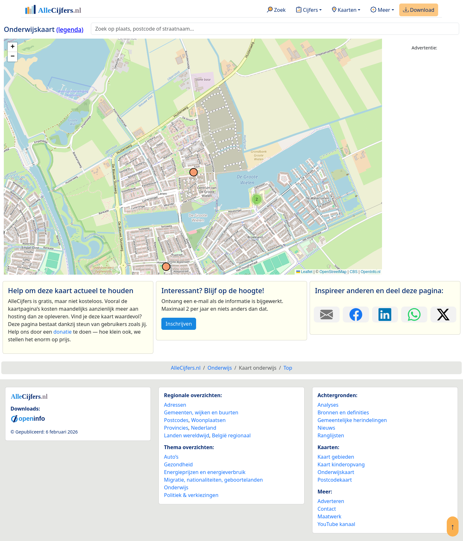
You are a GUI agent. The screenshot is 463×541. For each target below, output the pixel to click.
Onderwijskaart (336, 472)
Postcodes (176, 420)
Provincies (176, 427)
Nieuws (326, 427)
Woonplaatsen (208, 420)
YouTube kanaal (336, 524)
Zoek (276, 10)
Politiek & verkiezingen (191, 495)
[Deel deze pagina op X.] (443, 314)
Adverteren (331, 501)
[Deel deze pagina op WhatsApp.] (414, 314)
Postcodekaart (335, 479)
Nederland (204, 427)
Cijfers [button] (307, 10)
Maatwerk (330, 516)
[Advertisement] (424, 152)
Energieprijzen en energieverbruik (204, 472)
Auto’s (171, 456)
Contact (327, 508)
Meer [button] (380, 10)
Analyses (328, 404)
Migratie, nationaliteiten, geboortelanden (213, 479)
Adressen (175, 404)
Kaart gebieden (336, 456)
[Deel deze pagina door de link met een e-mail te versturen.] (327, 314)
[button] (256, 199)
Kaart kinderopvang (341, 464)
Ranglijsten (331, 435)
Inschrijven (178, 323)
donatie (62, 331)
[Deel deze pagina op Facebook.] (356, 314)
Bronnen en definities (343, 412)
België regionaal (231, 435)
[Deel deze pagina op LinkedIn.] (385, 314)
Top (287, 367)
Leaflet (304, 272)
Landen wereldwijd (186, 435)
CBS (353, 272)
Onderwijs (176, 487)
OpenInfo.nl (370, 272)
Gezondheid (178, 464)
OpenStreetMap (333, 272)
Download (418, 10)
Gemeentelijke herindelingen (352, 420)
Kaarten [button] (344, 10)
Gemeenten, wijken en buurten (201, 412)
